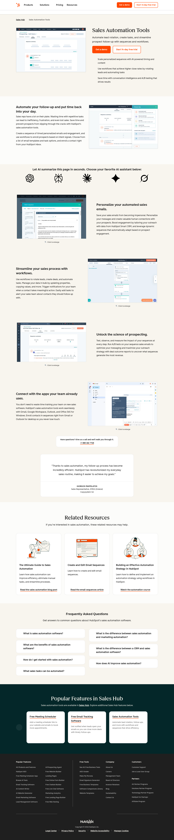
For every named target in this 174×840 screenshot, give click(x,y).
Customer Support (139, 767)
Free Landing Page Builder (55, 797)
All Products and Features (26, 767)
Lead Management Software (27, 802)
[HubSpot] (18, 5)
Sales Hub (20, 20)
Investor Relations (112, 785)
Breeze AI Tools (22, 780)
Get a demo (125, 5)
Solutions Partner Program (142, 788)
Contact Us (110, 797)
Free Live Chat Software (54, 789)
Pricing (59, 5)
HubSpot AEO (21, 772)
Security (82, 831)
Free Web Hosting (52, 802)
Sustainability (111, 793)
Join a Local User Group (140, 772)
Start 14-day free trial (146, 5)
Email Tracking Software (25, 785)
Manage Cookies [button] (121, 831)
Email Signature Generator (90, 780)
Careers (109, 772)
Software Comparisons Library (91, 789)
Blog (107, 789)
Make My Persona (86, 776)
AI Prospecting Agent (53, 767)
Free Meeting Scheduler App (27, 776)
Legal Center (51, 831)
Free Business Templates (89, 785)
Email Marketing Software (26, 797)
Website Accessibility (99, 831)
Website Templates (87, 793)
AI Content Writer (22, 789)
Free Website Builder (53, 772)
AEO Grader (84, 772)
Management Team (113, 776)
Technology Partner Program (142, 793)
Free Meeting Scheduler (43, 716)
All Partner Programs (140, 784)
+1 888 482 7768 (87, 443)
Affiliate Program (138, 801)
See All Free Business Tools (90, 767)
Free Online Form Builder (55, 780)
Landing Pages (51, 776)
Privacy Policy (68, 831)
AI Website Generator (24, 793)
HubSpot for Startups (140, 797)
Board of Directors (113, 780)
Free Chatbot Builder (53, 785)
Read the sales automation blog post (38, 589)
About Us (109, 767)
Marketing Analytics (53, 793)
